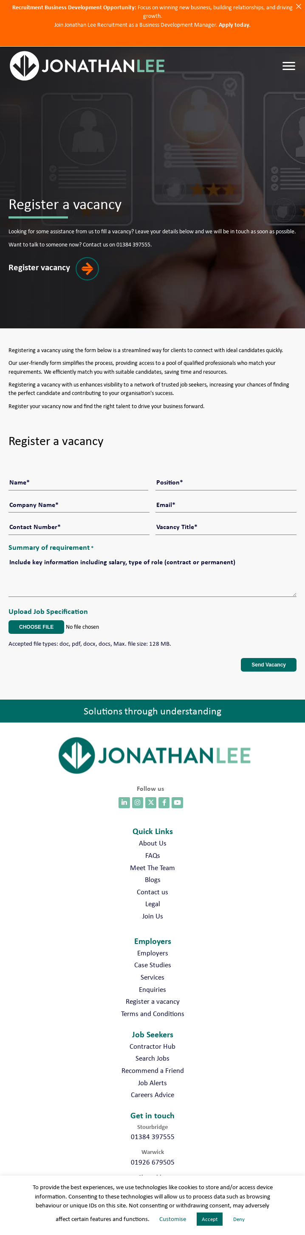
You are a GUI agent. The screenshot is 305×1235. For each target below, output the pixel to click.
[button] (59, 275)
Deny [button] (239, 1219)
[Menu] (289, 66)
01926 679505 (153, 1150)
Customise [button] (172, 1219)
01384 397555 (153, 1125)
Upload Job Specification (48, 599)
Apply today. (235, 24)
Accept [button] (209, 1219)
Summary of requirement (50, 535)
